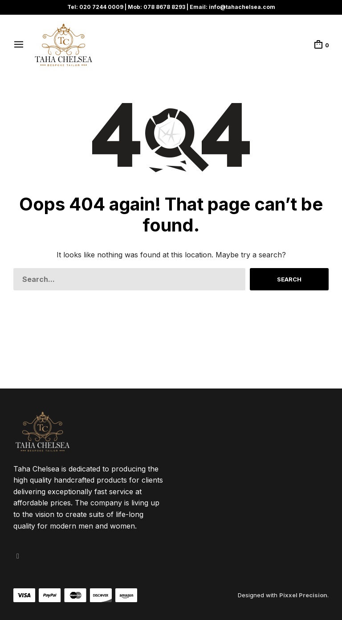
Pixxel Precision (303, 595)
